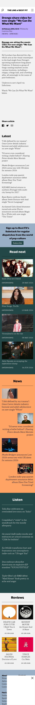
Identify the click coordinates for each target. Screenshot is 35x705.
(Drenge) (14, 34)
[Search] (2, 10)
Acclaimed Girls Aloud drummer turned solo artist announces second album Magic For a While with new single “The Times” (16, 212)
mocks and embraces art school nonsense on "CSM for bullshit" (17, 537)
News (5, 34)
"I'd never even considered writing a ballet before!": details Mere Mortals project (16, 157)
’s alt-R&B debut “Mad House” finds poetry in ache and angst (15, 579)
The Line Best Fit (17, 10)
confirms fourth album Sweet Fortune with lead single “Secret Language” (15, 199)
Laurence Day (7, 31)
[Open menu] (32, 10)
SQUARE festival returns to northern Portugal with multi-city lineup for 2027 (14, 190)
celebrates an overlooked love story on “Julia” (16, 510)
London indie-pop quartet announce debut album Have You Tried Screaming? (14, 179)
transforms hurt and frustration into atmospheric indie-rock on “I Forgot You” (16, 551)
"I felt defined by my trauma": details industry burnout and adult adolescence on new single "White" (15, 145)
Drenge (6, 42)
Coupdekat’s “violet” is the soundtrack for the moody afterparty (14, 523)
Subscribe (17, 243)
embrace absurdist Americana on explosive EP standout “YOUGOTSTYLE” (15, 565)
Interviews (7, 283)
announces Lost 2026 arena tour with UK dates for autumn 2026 (15, 168)
